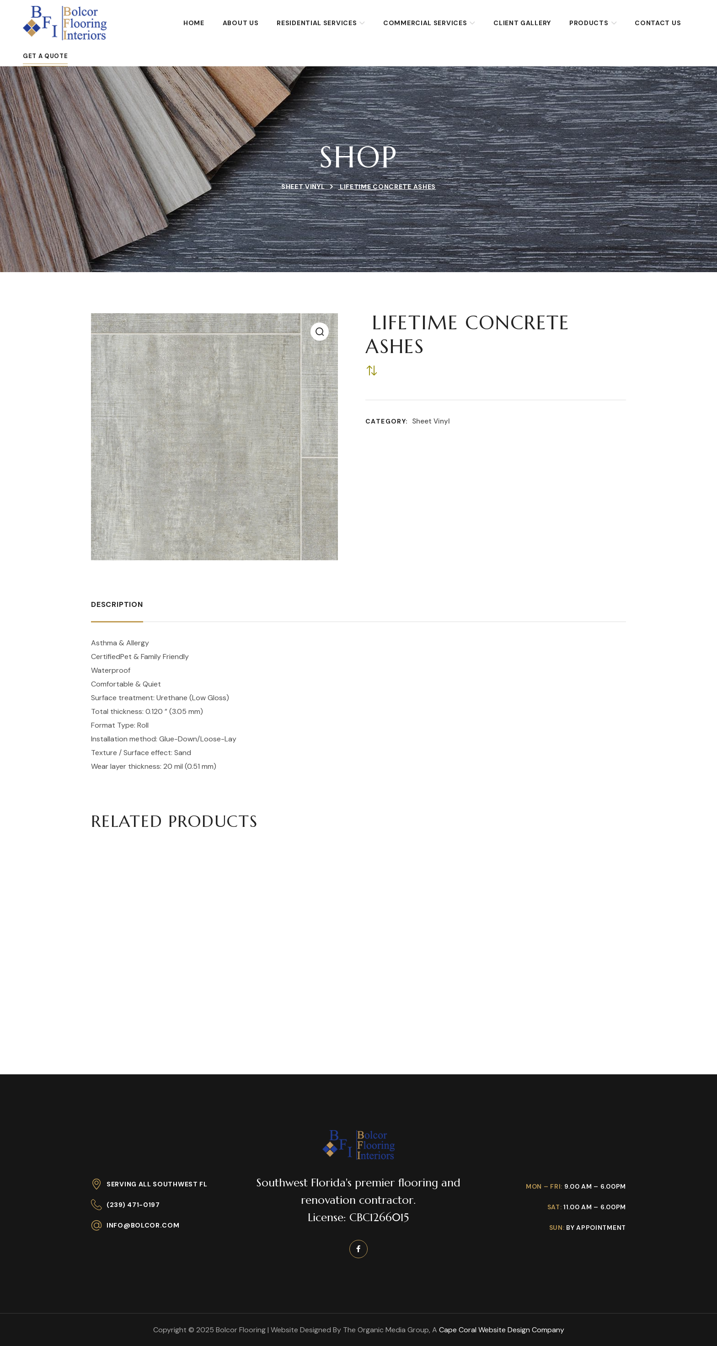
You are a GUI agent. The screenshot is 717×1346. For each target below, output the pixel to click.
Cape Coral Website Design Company (501, 1330)
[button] (319, 331)
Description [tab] (117, 604)
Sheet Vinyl (303, 186)
